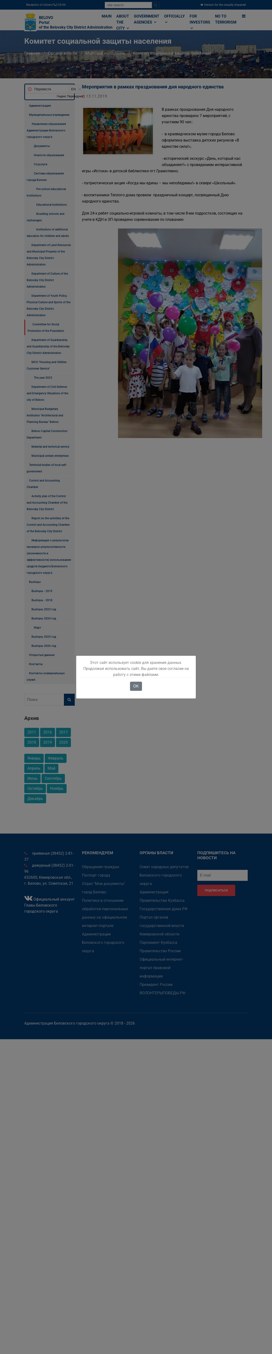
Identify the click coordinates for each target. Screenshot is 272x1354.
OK (136, 686)
